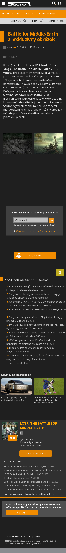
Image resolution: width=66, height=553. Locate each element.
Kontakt (37, 536)
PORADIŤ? (52, 20)
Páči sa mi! (34, 255)
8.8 (12, 437)
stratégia (28, 442)
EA (27, 439)
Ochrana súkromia (13, 536)
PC (5, 47)
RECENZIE (17, 13)
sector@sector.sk (33, 543)
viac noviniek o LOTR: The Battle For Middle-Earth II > (28, 494)
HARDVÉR (41, 13)
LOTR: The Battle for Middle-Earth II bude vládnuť (27, 489)
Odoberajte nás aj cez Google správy (35, 230)
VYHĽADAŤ (16, 20)
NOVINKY (6, 13)
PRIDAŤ (35, 20)
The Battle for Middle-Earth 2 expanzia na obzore (28, 470)
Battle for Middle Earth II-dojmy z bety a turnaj (26, 485)
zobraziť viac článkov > (18, 363)
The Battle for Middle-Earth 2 (18, 478)
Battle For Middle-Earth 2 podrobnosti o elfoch (26, 481)
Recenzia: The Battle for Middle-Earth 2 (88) (25, 466)
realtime (39, 442)
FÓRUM (51, 13)
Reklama (28, 536)
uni (14, 46)
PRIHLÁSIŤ (22, 512)
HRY (33, 13)
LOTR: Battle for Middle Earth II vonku (22, 474)
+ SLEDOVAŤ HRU (36, 453)
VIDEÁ (26, 13)
